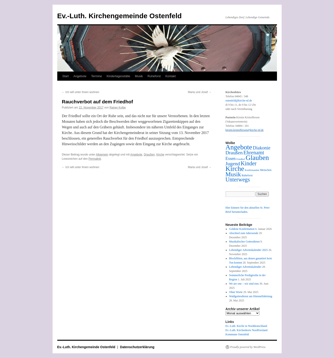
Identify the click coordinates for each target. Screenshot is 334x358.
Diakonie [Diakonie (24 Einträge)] (261, 147)
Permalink (95, 158)
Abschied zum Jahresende (243, 233)
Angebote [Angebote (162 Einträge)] (239, 147)
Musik (139, 76)
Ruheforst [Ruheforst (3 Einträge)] (247, 175)
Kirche (160, 154)
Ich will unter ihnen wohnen (80, 92)
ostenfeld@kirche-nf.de (239, 100)
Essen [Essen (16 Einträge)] (231, 158)
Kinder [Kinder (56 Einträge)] (249, 163)
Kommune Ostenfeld (237, 334)
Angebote (79, 76)
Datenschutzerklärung (137, 347)
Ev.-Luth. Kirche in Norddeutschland (246, 326)
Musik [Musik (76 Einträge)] (233, 174)
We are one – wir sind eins (244, 283)
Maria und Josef (200, 92)
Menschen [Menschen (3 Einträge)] (265, 170)
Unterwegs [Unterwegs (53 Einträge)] (238, 179)
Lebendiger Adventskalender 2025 (248, 250)
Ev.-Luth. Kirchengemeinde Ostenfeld (119, 16)
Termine (96, 76)
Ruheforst (154, 76)
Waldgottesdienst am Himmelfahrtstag (250, 296)
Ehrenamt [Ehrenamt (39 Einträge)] (253, 152)
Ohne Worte (236, 292)
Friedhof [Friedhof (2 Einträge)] (240, 159)
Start (65, 76)
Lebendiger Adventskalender (245, 266)
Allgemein (102, 154)
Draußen (149, 154)
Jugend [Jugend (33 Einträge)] (233, 163)
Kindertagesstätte (118, 76)
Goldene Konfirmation (242, 229)
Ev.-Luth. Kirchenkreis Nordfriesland (247, 330)
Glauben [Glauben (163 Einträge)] (257, 157)
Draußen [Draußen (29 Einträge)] (234, 152)
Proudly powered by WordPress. (248, 347)
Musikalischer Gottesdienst (244, 241)
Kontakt (170, 76)
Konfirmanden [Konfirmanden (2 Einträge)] (252, 170)
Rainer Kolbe (118, 107)
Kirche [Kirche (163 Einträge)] (235, 168)
